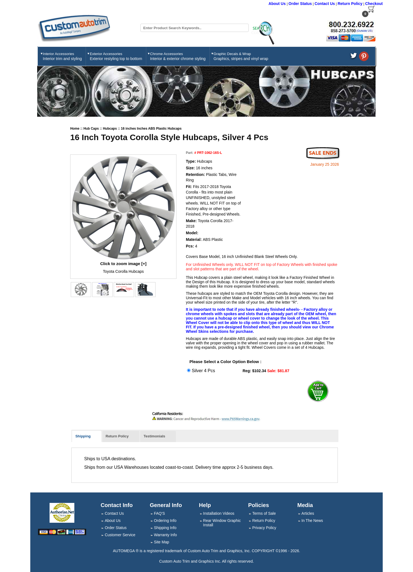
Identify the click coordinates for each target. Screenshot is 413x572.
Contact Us (324, 3)
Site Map (161, 542)
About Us (277, 3)
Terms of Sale (264, 513)
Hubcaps (110, 128)
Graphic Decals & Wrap (241, 56)
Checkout (374, 3)
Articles (307, 513)
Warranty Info (165, 535)
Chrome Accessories (178, 56)
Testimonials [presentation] (154, 436)
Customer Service (120, 535)
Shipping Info (165, 527)
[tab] (87, 436)
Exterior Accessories (116, 56)
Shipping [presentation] (83, 436)
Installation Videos (218, 513)
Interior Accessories (62, 56)
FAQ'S (159, 513)
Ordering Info (165, 520)
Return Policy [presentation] (117, 436)
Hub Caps (91, 128)
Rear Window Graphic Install (222, 522)
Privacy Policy (264, 527)
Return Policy (350, 3)
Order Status (300, 3)
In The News (312, 520)
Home (75, 128)
